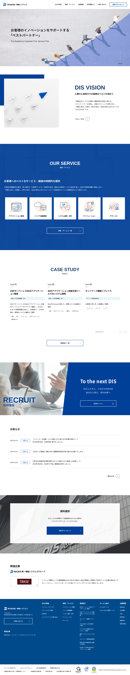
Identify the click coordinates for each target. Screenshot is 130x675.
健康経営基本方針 (55, 668)
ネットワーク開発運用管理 (87, 639)
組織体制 (122, 620)
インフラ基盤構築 (67, 610)
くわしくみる (79, 119)
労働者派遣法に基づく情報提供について (15, 671)
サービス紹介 (104, 603)
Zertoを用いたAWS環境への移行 (87, 624)
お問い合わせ (102, 4)
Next (125, 332)
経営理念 (122, 617)
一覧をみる (110, 476)
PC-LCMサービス (104, 607)
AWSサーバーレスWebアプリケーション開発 (87, 608)
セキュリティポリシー (26, 668)
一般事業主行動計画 (35, 671)
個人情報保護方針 (41, 668)
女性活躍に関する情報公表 (63, 671)
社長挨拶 (122, 607)
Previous (121, 332)
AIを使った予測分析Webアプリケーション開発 (87, 648)
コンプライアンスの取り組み (50, 617)
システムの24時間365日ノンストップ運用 (87, 630)
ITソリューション (67, 617)
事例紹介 (83, 603)
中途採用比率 (48, 671)
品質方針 (44, 613)
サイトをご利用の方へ (10, 668)
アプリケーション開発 (69, 607)
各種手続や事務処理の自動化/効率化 (87, 643)
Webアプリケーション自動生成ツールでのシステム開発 (87, 613)
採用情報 (90, 4)
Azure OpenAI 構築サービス (107, 610)
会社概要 (122, 610)
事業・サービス (70, 4)
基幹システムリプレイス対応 (87, 635)
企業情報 (81, 4)
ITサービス (66, 620)
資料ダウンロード (118, 4)
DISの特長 (58, 4)
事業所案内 (123, 624)
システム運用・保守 (68, 613)
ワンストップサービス (48, 607)
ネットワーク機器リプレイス (87, 619)
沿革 (121, 613)
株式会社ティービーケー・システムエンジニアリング (18, 635)
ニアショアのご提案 (47, 610)
